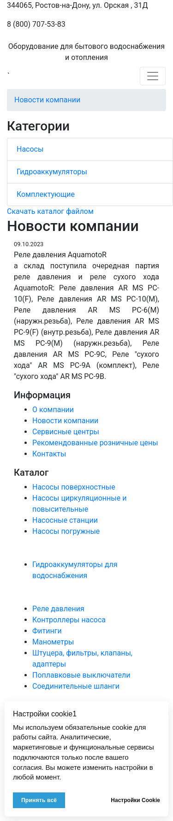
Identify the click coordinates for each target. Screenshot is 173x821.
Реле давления (58, 608)
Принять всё (39, 800)
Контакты (49, 453)
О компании (53, 409)
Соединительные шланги (75, 686)
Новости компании (47, 99)
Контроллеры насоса (69, 619)
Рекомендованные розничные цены (95, 442)
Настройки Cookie (135, 800)
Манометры (53, 642)
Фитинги (47, 630)
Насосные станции (65, 520)
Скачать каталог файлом (50, 211)
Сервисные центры (65, 431)
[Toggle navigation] (153, 76)
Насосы (30, 149)
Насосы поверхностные (73, 487)
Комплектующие (46, 194)
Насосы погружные (66, 531)
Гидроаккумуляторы (52, 171)
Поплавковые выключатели (81, 675)
